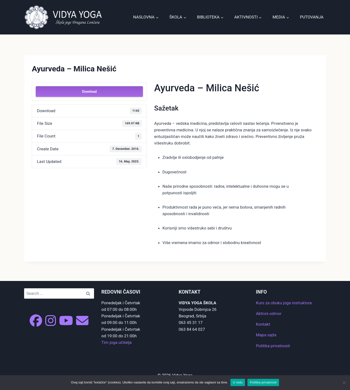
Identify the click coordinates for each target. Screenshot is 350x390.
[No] (343, 382)
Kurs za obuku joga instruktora (284, 302)
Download (89, 91)
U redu (238, 382)
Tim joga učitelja (116, 342)
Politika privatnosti (273, 345)
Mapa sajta (266, 334)
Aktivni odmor (268, 313)
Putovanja (312, 17)
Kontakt (263, 324)
